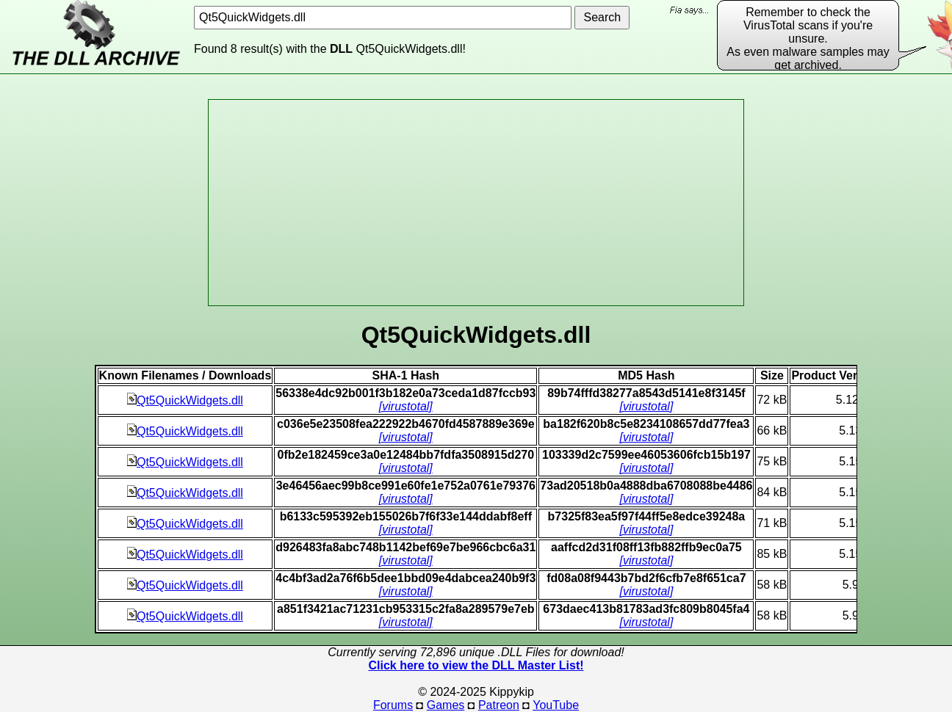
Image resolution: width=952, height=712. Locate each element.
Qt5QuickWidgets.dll (185, 400)
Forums (393, 705)
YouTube (556, 705)
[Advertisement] (476, 202)
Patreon (498, 705)
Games (446, 705)
